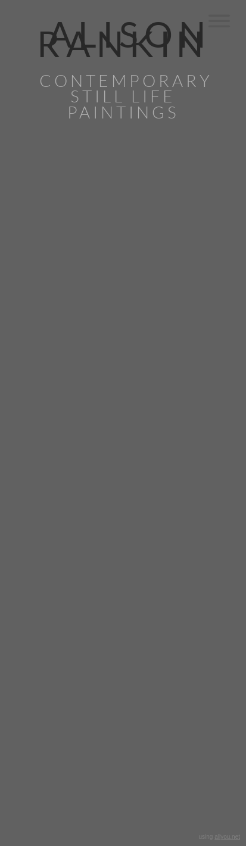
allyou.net (227, 836)
